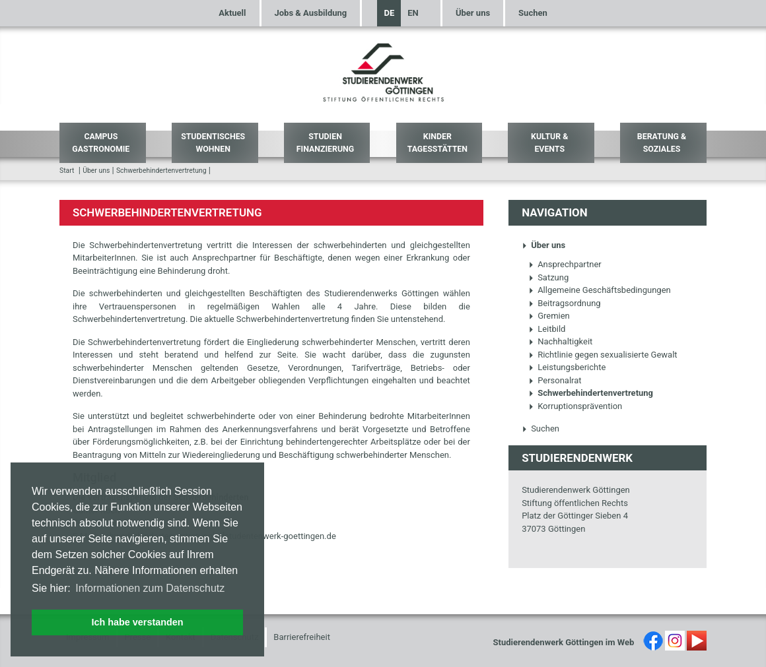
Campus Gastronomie (100, 143)
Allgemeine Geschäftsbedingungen (599, 290)
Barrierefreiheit (301, 637)
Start (66, 170)
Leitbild (546, 329)
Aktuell (232, 13)
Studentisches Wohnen (213, 143)
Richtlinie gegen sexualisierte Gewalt (602, 355)
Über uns (473, 13)
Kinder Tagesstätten (437, 143)
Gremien (549, 316)
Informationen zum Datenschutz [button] (150, 588)
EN (413, 13)
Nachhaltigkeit (560, 341)
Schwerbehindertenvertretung (161, 170)
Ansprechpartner (565, 264)
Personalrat (554, 380)
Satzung (548, 277)
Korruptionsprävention (575, 406)
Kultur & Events (549, 143)
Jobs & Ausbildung (311, 13)
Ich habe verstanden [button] (137, 622)
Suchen (532, 13)
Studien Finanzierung (325, 143)
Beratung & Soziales (661, 143)
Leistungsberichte (567, 367)
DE (389, 13)
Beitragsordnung (564, 303)
